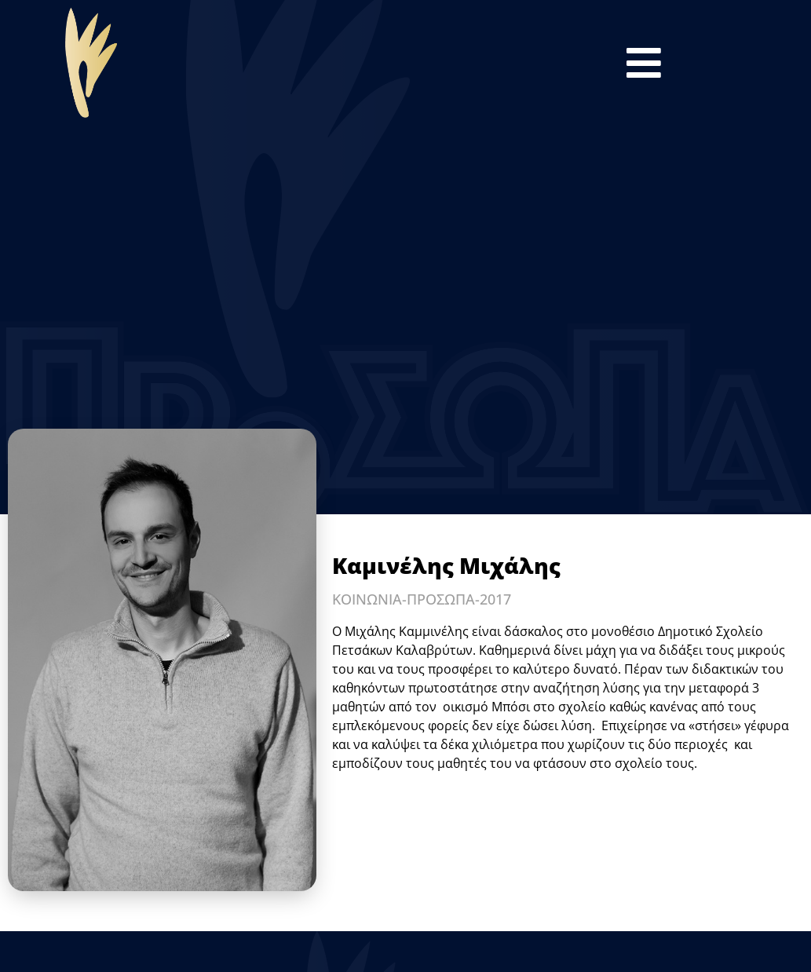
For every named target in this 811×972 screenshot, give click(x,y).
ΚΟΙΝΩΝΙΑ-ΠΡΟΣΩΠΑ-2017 (421, 599)
